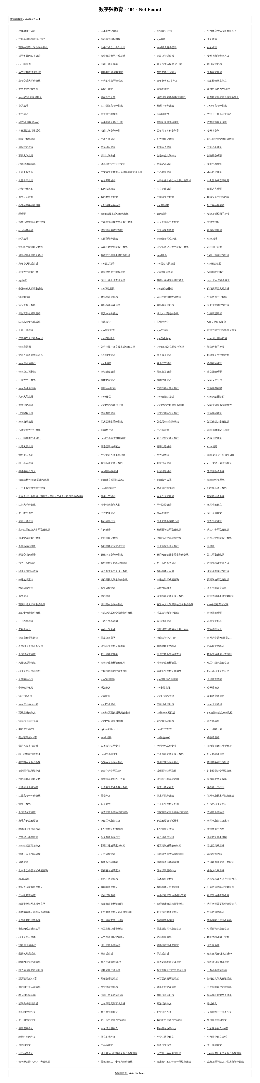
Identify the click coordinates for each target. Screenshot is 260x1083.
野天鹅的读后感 (215, 754)
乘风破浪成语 (108, 147)
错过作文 (212, 1003)
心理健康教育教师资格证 (170, 903)
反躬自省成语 (108, 355)
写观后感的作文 (27, 712)
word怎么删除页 (215, 396)
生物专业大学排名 (166, 155)
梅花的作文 (163, 513)
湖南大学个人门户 (166, 637)
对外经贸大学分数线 (168, 438)
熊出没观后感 (214, 64)
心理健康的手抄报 (110, 205)
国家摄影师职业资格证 (169, 928)
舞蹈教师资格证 (109, 887)
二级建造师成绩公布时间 (220, 862)
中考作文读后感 (165, 496)
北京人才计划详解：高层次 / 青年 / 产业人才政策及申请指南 (50, 496)
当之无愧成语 (214, 371)
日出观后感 (107, 953)
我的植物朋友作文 (217, 80)
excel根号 (212, 446)
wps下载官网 (107, 288)
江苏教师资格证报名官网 (220, 887)
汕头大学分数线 (27, 305)
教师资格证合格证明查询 (114, 562)
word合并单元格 (27, 388)
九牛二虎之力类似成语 (113, 47)
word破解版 (163, 205)
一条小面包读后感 (217, 970)
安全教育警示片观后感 (113, 55)
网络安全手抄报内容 (218, 197)
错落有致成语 (108, 413)
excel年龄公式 (214, 729)
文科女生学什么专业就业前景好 (174, 180)
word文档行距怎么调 (112, 405)
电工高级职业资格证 (112, 928)
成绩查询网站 (214, 853)
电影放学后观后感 (110, 305)
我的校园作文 (108, 521)
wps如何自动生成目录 (30, 97)
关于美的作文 (214, 1045)
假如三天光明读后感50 (219, 953)
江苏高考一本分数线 (29, 795)
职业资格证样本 (27, 937)
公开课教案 (213, 687)
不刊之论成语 (164, 504)
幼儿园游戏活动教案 (218, 180)
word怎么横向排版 (28, 720)
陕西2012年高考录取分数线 (115, 255)
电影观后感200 (26, 729)
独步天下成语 (164, 363)
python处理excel (109, 729)
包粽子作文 (107, 89)
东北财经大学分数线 (29, 429)
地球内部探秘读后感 (29, 962)
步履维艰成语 (164, 471)
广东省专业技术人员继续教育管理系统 (121, 172)
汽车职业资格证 (215, 646)
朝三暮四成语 (25, 463)
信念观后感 (213, 945)
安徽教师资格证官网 (112, 903)
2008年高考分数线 (217, 105)
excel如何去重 (164, 479)
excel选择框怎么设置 (218, 429)
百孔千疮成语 (214, 521)
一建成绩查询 (25, 579)
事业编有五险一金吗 (112, 920)
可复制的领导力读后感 (219, 986)
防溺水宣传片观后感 (29, 321)
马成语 (210, 546)
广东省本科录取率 (217, 122)
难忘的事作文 (25, 1053)
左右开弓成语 (108, 180)
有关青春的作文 (109, 1011)
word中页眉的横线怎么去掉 (115, 712)
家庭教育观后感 (215, 695)
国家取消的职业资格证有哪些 (172, 812)
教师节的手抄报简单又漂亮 (221, 330)
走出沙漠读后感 (165, 995)
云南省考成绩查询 (110, 870)
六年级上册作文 (109, 1028)
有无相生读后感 (27, 995)
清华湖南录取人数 (110, 504)
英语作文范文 (164, 1045)
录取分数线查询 (27, 138)
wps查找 (105, 695)
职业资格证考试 (165, 829)
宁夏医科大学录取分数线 (170, 754)
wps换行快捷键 (165, 288)
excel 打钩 (106, 737)
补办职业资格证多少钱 (30, 646)
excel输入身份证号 (167, 47)
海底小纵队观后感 (28, 263)
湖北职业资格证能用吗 (113, 646)
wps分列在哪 (107, 679)
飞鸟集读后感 (214, 72)
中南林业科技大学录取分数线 (116, 222)
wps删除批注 (163, 687)
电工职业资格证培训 (168, 804)
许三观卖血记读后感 (29, 130)
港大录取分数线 (215, 554)
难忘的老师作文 (27, 1011)
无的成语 (23, 114)
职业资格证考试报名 (168, 820)
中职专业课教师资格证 (30, 887)
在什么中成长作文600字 (113, 1020)
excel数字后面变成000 (112, 479)
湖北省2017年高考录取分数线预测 (119, 1053)
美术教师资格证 (165, 878)
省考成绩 (23, 862)
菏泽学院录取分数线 (29, 538)
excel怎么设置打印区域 (113, 438)
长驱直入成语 (164, 147)
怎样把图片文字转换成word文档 (118, 346)
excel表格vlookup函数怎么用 (33, 479)
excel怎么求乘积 (109, 754)
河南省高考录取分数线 (30, 255)
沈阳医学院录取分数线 (30, 247)
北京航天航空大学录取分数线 (34, 529)
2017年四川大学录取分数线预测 (224, 1053)
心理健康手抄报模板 (29, 205)
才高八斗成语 (214, 147)
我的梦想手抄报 (109, 197)
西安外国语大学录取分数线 (33, 47)
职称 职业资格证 (27, 945)
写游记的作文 (164, 1003)
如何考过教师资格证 (168, 912)
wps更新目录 (107, 263)
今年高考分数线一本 (112, 122)
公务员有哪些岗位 (28, 637)
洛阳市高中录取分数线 (169, 538)
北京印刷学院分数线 (168, 413)
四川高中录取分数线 (218, 762)
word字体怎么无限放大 (219, 405)
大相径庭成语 (164, 380)
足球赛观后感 (164, 937)
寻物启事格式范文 (110, 446)
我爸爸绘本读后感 (28, 745)
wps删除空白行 (215, 271)
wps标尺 (22, 280)
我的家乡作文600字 (217, 1028)
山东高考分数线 (109, 30)
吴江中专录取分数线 (218, 529)
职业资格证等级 (109, 654)
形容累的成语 (214, 612)
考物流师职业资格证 (168, 945)
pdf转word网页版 (166, 712)
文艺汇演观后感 (109, 878)
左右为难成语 (164, 188)
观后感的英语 (214, 413)
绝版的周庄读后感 (110, 970)
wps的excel (24, 296)
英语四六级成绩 (109, 862)
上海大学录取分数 (28, 271)
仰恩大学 (105, 321)
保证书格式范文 (27, 471)
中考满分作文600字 (217, 1036)
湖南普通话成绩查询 (168, 862)
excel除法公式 (25, 230)
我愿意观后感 (214, 313)
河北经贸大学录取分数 (219, 770)
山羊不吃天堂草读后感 (113, 1003)
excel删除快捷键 (109, 471)
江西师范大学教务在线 (30, 338)
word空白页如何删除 (112, 720)
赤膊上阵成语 (214, 438)
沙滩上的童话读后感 (112, 995)
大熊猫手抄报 (25, 679)
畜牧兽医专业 (214, 629)
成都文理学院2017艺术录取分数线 (225, 1061)
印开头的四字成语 (28, 571)
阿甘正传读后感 (215, 496)
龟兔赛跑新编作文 (110, 837)
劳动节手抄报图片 (110, 39)
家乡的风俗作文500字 (218, 89)
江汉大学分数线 (27, 504)
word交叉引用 (214, 380)
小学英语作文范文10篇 (113, 454)
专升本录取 (213, 130)
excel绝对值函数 (215, 479)
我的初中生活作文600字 (169, 1020)
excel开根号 (163, 114)
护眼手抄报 (213, 222)
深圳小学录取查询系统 (113, 280)
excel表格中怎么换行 (29, 438)
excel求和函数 (108, 488)
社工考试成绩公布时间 (169, 845)
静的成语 (23, 238)
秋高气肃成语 (214, 163)
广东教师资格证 (27, 895)
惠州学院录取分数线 (168, 762)
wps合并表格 (25, 695)
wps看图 (161, 39)
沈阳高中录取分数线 (218, 571)
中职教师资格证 (215, 912)
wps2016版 (162, 330)
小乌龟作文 (107, 1045)
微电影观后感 (214, 230)
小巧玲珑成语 (214, 172)
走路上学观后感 (165, 55)
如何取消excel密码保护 (219, 745)
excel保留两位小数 (167, 238)
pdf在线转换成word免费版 (115, 213)
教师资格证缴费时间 (168, 887)
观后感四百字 (214, 388)
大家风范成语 (25, 396)
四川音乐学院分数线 (112, 421)
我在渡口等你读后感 (218, 962)
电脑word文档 (108, 388)
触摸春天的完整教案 (218, 355)
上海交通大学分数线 (29, 80)
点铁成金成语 (108, 371)
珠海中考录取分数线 (112, 762)
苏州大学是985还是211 (219, 637)
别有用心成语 (214, 155)
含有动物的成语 (27, 546)
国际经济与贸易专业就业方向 (172, 629)
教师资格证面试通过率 (113, 546)
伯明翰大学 (163, 321)
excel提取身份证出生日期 (220, 454)
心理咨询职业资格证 (218, 928)
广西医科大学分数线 (168, 388)
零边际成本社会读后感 (169, 962)
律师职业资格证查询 (218, 820)
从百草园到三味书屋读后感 (171, 970)
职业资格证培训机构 (29, 671)
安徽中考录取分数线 (112, 554)
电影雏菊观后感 (165, 305)
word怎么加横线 (27, 363)
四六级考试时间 (165, 837)
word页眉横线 (214, 704)
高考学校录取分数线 (218, 579)
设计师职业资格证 (110, 945)
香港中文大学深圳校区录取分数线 (175, 604)
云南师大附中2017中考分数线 (34, 1061)
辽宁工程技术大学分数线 (31, 488)
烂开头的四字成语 (166, 562)
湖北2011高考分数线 (168, 313)
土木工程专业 (25, 172)
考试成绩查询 (25, 587)
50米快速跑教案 (165, 230)
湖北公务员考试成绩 (29, 853)
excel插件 (162, 255)
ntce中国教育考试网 (217, 604)
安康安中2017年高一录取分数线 (174, 1061)
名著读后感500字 (166, 488)
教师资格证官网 (165, 571)
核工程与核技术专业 (29, 754)
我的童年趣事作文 (166, 1028)
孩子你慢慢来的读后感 (30, 970)
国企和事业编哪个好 (168, 521)
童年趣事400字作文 (167, 80)
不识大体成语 (25, 155)
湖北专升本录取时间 (168, 779)
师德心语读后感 (109, 978)
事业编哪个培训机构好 (219, 920)
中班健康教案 (25, 687)
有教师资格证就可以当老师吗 (34, 912)
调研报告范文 (25, 454)
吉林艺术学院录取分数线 (31, 222)
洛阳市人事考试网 (217, 837)
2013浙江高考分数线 (112, 105)
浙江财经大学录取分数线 (220, 138)
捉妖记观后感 (108, 895)
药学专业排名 (214, 621)
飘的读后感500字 (27, 978)
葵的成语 (23, 105)
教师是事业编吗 (165, 920)
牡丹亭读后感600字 (111, 962)
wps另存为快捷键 (166, 263)
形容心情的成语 (27, 554)
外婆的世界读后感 (166, 986)
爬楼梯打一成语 (27, 30)
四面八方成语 (214, 188)
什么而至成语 (25, 621)
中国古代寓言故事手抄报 (114, 671)
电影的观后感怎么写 (29, 928)
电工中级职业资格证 (218, 662)
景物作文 (105, 795)
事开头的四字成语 (217, 587)
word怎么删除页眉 (217, 338)
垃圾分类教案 (25, 188)
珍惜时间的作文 (27, 1036)
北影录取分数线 (109, 538)
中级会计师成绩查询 (168, 579)
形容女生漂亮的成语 (168, 122)
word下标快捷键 (165, 695)
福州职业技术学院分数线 (220, 795)
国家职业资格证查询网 (169, 671)
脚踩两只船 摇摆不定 (112, 72)
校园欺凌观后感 (27, 163)
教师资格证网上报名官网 (31, 903)
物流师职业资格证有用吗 (114, 812)
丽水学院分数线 (165, 795)
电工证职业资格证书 (218, 671)
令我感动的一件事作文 (219, 1011)
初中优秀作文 (164, 1011)
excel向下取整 (214, 247)
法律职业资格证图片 (168, 662)
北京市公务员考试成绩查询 (33, 870)
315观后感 (23, 878)
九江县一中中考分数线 (169, 1053)
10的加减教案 (108, 188)
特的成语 (105, 596)
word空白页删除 (27, 371)
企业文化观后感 (215, 870)
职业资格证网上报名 (218, 937)
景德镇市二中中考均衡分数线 (116, 1061)
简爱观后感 (213, 720)
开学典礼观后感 (165, 720)
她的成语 (212, 47)
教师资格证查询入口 (218, 562)
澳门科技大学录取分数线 (114, 579)
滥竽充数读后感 (215, 471)
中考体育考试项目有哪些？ (221, 30)
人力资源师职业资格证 (113, 937)
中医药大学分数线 (217, 296)
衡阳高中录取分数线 (29, 762)
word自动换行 (25, 421)
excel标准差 (24, 64)
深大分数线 (24, 804)
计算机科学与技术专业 (113, 163)
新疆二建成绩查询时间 (113, 845)
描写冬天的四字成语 (29, 55)
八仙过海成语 (164, 621)
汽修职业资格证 (27, 662)
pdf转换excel (163, 737)
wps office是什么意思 (218, 280)
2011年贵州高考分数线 (169, 296)
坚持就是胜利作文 (217, 1020)
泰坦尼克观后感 (215, 845)
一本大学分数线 (27, 380)
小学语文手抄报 (165, 197)
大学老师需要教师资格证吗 (221, 903)
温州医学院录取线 (166, 770)
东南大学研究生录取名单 (170, 280)
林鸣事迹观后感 (109, 296)
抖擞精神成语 (214, 363)
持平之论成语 (164, 446)
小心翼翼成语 (164, 172)
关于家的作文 (25, 513)
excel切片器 (107, 429)
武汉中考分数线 (109, 313)
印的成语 (105, 529)
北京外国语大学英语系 (30, 355)
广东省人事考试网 (28, 837)
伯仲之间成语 (108, 513)
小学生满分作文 (165, 1036)
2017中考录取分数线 (29, 612)
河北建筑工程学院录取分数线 (116, 612)
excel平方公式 (164, 729)
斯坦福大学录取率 (217, 779)
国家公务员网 (108, 637)
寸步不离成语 (108, 138)
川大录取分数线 (165, 138)
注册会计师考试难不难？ (31, 39)
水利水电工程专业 (166, 745)
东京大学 (105, 804)
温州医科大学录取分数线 (170, 596)
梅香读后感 (213, 737)
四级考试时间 (164, 587)
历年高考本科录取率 (168, 130)
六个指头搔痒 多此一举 (169, 64)
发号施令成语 (164, 355)
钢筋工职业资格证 (110, 820)
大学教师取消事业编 (29, 920)
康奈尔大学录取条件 (112, 770)
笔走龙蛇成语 (25, 521)
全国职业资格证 (27, 654)
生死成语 (212, 39)
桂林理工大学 (108, 97)
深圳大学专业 (108, 155)
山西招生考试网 (109, 621)
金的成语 (162, 213)
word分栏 (106, 396)
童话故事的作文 (215, 829)
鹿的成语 (23, 596)
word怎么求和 (108, 704)
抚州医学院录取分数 (29, 770)
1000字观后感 (25, 413)
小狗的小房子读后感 (112, 80)
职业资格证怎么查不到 (219, 654)
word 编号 (106, 363)
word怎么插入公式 (28, 704)
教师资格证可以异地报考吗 (221, 878)
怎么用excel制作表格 (168, 421)
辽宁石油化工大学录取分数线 (172, 247)
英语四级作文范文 (166, 72)
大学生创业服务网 (28, 89)
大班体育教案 (214, 679)
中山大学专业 (108, 629)
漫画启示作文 (25, 1028)
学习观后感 (163, 429)
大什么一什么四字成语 (219, 114)
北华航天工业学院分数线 (114, 787)
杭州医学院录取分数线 (169, 529)
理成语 (22, 213)
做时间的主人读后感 (29, 986)
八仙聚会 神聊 (164, 30)
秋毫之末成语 (164, 163)
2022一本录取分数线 (218, 255)
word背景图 (24, 346)
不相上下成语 (108, 496)
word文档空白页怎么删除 (170, 405)
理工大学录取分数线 (168, 612)
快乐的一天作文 (215, 787)
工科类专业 (24, 629)
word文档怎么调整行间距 (170, 346)
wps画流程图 (214, 263)
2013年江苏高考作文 (29, 845)
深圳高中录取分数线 (112, 604)
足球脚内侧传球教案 (112, 230)
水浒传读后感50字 (28, 787)
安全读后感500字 (27, 737)
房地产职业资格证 (28, 820)
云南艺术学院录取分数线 (114, 247)
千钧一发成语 (25, 330)
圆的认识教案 (25, 197)
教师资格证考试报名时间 (220, 596)
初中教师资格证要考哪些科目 (116, 912)
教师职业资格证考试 (29, 829)
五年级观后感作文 (166, 870)
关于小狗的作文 (165, 787)
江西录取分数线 (109, 238)
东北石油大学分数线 (112, 463)
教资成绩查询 (108, 587)
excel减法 (212, 238)
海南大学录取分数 (110, 130)
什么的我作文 (108, 1036)
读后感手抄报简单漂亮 (219, 995)
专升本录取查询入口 (218, 55)
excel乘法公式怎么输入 (219, 463)
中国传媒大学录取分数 (30, 288)
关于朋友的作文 (27, 1020)
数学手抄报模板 (215, 205)
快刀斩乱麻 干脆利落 (29, 72)
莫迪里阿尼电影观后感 (113, 271)
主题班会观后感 (165, 704)
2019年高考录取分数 (29, 779)
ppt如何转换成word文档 (219, 712)
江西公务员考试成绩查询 (170, 853)
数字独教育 (121, 1073)
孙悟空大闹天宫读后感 (219, 978)
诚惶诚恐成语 (25, 147)
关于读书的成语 (109, 114)
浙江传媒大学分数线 (218, 421)
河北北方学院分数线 (218, 305)
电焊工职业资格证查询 (169, 654)
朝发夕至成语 (164, 463)
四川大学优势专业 (110, 745)
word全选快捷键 (165, 396)
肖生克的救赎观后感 (29, 313)
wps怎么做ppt (164, 338)
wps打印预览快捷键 (167, 679)
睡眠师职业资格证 (166, 646)
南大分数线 (163, 454)
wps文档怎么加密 (216, 321)
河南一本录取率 (109, 64)
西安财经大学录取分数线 (31, 604)
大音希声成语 (25, 180)
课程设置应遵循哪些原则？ (171, 97)
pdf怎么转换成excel (28, 122)
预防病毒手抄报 (215, 346)
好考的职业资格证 (217, 804)
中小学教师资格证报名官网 (171, 895)
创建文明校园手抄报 (218, 213)
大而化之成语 (25, 405)
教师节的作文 (214, 504)
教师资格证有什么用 (218, 895)
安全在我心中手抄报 (168, 222)
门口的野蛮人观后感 (218, 288)
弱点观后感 (163, 953)
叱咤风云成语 (25, 446)
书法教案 (105, 687)
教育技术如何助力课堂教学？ (223, 97)
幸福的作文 (163, 89)
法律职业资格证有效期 (113, 662)
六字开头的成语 (27, 562)
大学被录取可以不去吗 (113, 779)
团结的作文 (24, 1045)
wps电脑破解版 (165, 271)
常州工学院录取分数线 (219, 538)
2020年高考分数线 (217, 488)
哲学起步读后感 (109, 986)
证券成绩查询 (108, 853)
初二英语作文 (214, 513)
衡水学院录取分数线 (168, 546)
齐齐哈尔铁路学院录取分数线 (172, 554)
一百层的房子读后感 (168, 978)
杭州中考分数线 (165, 105)
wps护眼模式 (107, 338)
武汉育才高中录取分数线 (114, 571)
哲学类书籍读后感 (28, 1003)
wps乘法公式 (107, 330)
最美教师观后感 (27, 953)
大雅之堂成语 (108, 380)
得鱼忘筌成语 (164, 371)
